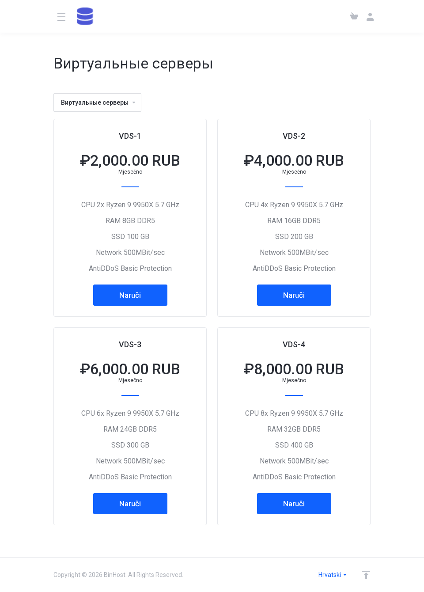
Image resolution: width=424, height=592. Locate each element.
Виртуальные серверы (98, 102)
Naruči (130, 295)
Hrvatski (333, 574)
